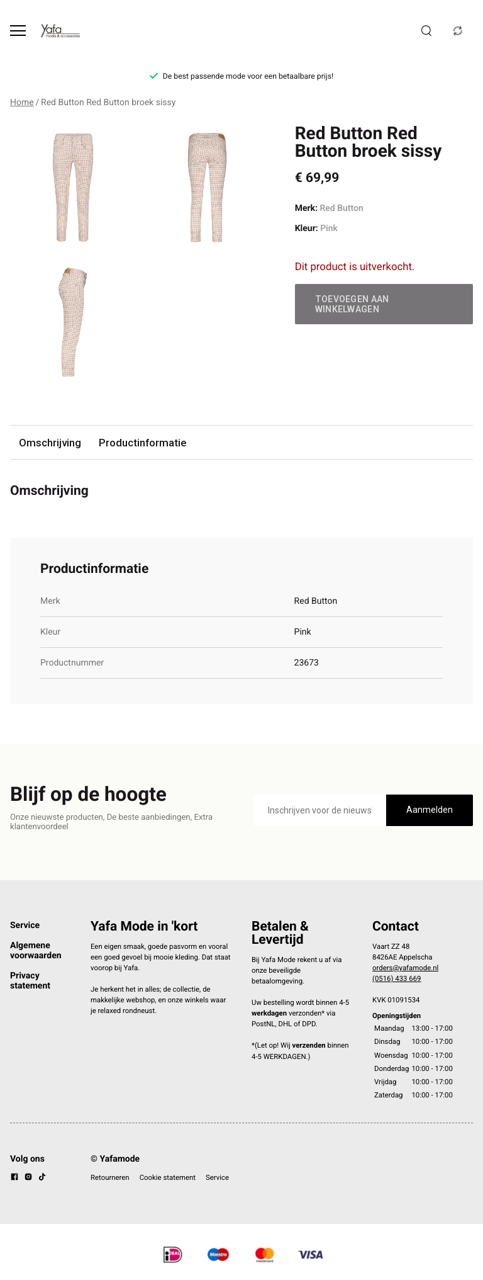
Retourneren (110, 1177)
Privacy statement (30, 981)
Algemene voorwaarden (36, 951)
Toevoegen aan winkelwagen (352, 304)
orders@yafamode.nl (405, 967)
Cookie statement (168, 1177)
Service (25, 925)
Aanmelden (429, 810)
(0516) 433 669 (396, 978)
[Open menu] (18, 30)
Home (22, 103)
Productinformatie (142, 442)
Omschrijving (50, 442)
